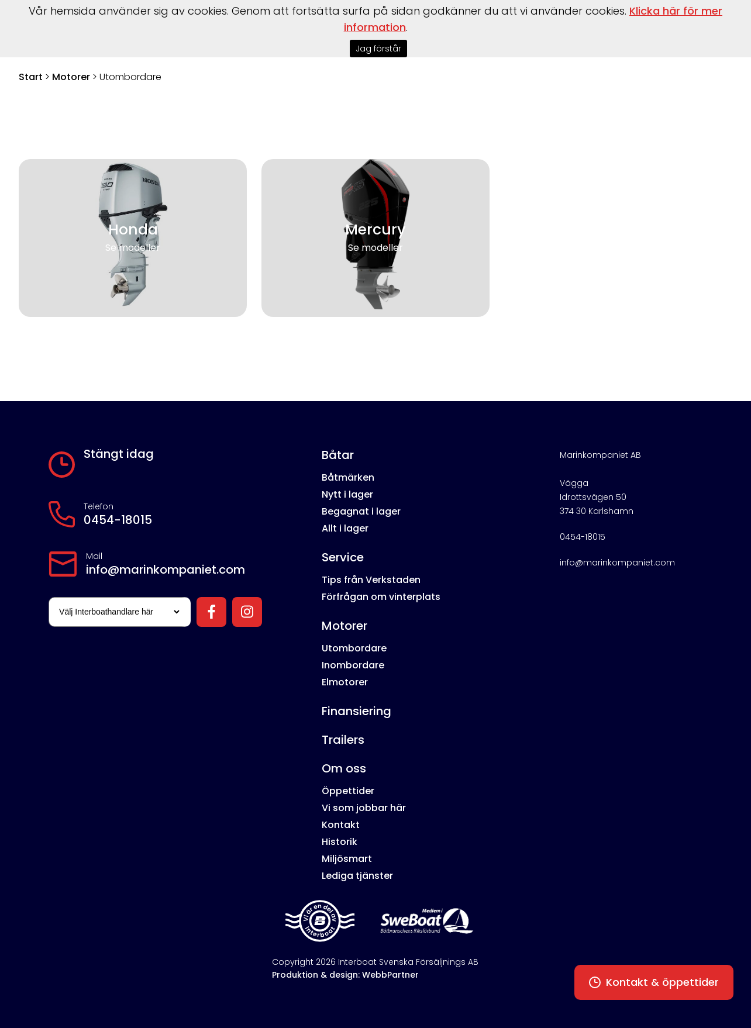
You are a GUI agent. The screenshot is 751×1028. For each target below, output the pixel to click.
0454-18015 (118, 520)
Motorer (71, 77)
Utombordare (354, 648)
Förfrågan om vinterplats (381, 596)
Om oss (344, 768)
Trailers (343, 740)
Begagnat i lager (361, 511)
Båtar (338, 455)
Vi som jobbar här (364, 808)
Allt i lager (345, 528)
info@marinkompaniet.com (165, 569)
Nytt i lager (347, 494)
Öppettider (348, 791)
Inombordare (353, 665)
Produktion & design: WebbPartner (345, 975)
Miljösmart (347, 858)
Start (31, 77)
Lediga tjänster (357, 875)
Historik (339, 841)
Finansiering (356, 711)
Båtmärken (348, 477)
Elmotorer (345, 682)
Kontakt (341, 825)
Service (343, 557)
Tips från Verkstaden (371, 580)
